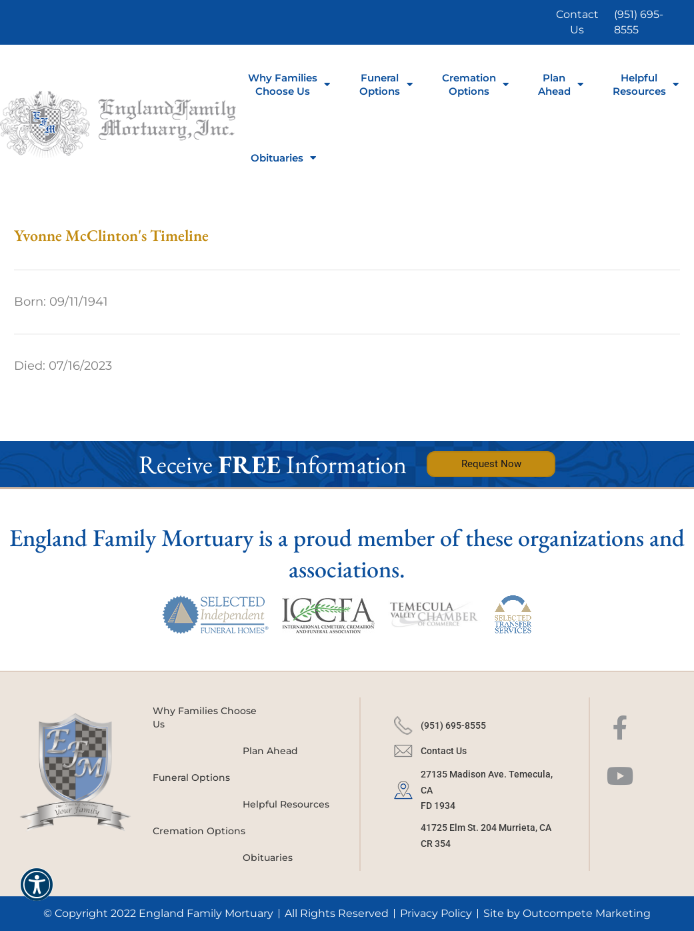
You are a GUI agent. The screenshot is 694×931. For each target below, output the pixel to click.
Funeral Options (191, 777)
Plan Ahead (560, 84)
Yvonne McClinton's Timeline (111, 235)
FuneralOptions (386, 84)
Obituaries (283, 158)
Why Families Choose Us (289, 84)
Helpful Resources (646, 84)
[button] (36, 893)
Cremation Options (475, 84)
